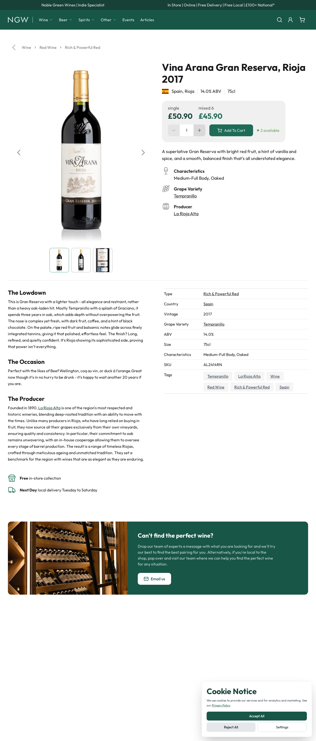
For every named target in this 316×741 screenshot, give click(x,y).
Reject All (231, 727)
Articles (147, 19)
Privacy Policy (221, 705)
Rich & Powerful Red (82, 47)
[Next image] (143, 152)
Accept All (256, 716)
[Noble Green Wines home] (18, 20)
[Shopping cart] (302, 20)
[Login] (290, 20)
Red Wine (48, 47)
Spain (208, 303)
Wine (46, 19)
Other (109, 19)
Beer (66, 19)
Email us (154, 578)
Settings (282, 727)
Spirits (87, 19)
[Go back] (14, 47)
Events (128, 19)
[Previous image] (19, 152)
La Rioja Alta (186, 213)
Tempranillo (185, 196)
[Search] (279, 20)
